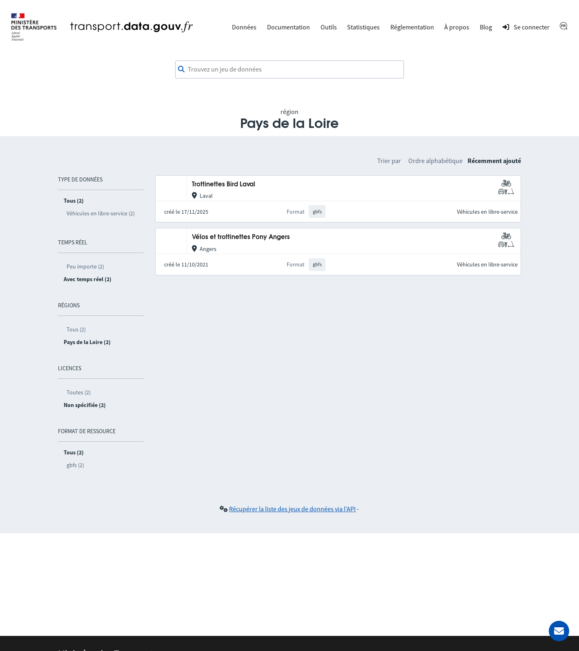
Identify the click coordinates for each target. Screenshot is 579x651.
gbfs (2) (75, 465)
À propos (456, 27)
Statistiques (363, 27)
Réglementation (412, 27)
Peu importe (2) (85, 266)
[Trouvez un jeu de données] (289, 69)
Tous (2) (76, 329)
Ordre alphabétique (435, 161)
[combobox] (289, 69)
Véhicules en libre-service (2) (101, 213)
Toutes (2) (79, 392)
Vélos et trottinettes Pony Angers (241, 237)
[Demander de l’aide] (559, 631)
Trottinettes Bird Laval (223, 184)
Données (244, 27)
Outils (329, 27)
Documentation (288, 27)
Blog (486, 27)
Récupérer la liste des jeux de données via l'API (292, 509)
